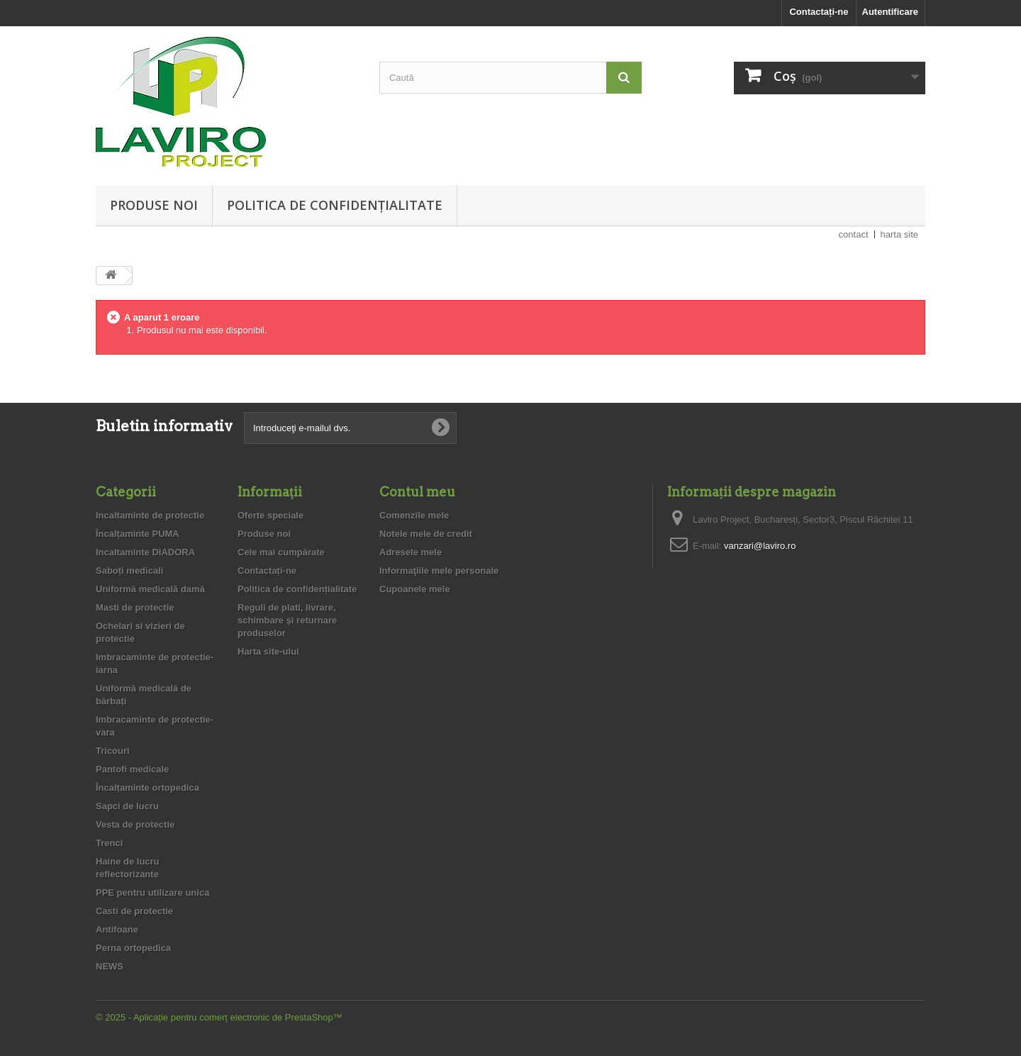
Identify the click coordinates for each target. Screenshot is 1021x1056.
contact (854, 234)
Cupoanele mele (414, 589)
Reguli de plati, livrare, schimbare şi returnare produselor (287, 620)
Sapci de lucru (127, 806)
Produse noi (154, 204)
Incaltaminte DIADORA (145, 552)
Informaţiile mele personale (438, 570)
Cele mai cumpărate (281, 552)
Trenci (109, 843)
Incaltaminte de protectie (150, 515)
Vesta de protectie (135, 824)
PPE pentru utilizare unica (152, 892)
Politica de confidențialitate (334, 204)
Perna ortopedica (133, 948)
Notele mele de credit (425, 533)
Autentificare (890, 11)
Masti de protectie (135, 607)
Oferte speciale (270, 515)
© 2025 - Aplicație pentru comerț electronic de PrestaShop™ (219, 1017)
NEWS (109, 966)
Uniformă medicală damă (150, 589)
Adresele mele (410, 552)
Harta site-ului (268, 651)
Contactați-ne (818, 11)
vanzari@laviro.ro (760, 545)
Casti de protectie (134, 911)
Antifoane (117, 929)
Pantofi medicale (132, 769)
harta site (899, 234)
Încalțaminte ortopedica (147, 787)
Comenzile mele (414, 515)
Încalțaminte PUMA (137, 533)
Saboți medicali (129, 570)
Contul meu (417, 491)
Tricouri (113, 750)
